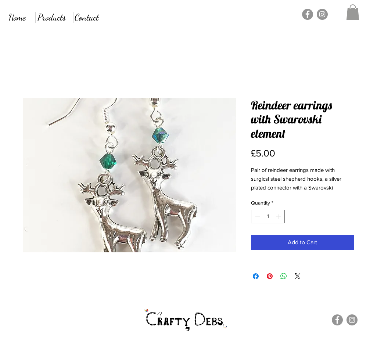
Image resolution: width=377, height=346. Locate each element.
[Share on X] (297, 276)
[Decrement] (256, 216)
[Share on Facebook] (255, 276)
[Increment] (279, 216)
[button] (352, 12)
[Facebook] (307, 14)
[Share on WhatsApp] (283, 276)
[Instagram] (322, 14)
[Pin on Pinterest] (269, 276)
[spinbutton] (267, 216)
